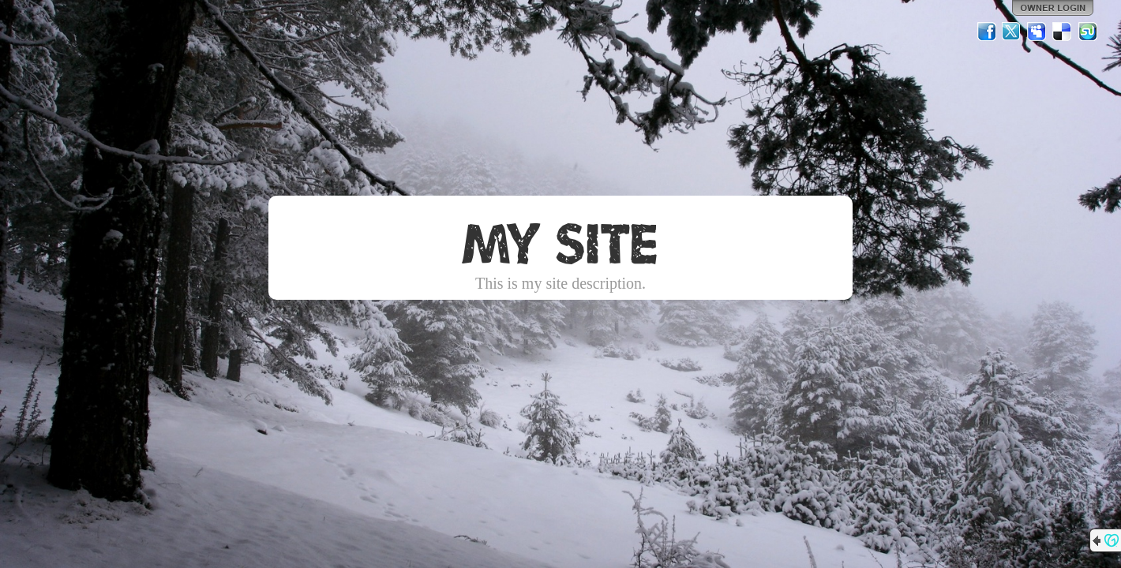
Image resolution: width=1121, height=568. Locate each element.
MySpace (1037, 32)
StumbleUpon (1088, 32)
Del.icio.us (1063, 32)
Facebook (987, 32)
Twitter (1012, 32)
